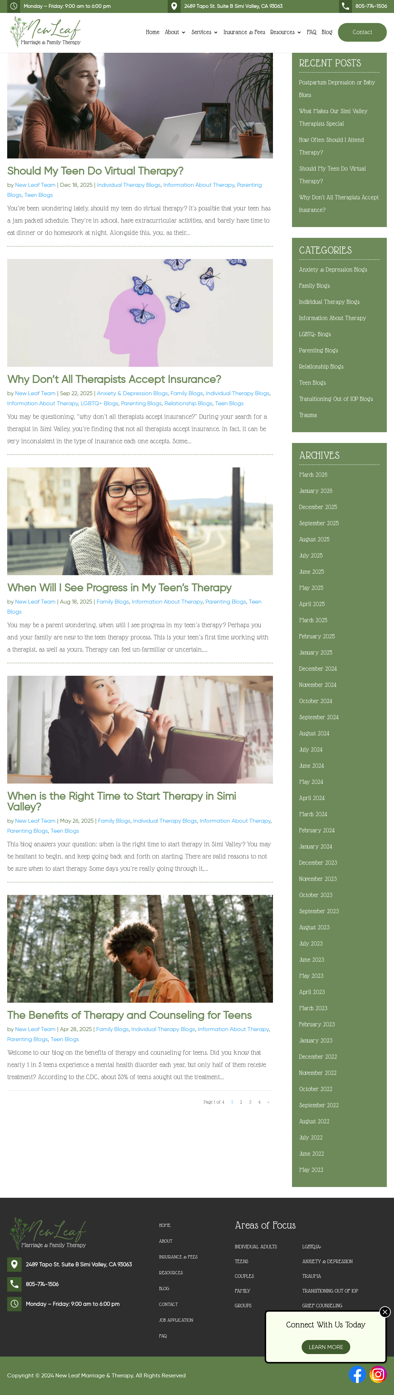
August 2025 (314, 539)
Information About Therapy (198, 184)
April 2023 (312, 992)
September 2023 (319, 911)
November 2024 (318, 685)
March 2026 (313, 474)
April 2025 (312, 604)
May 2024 (311, 782)
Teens (241, 1261)
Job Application (177, 1320)
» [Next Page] (268, 1102)
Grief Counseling (322, 1305)
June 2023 (311, 959)
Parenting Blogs (141, 403)
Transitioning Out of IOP (330, 1291)
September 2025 (319, 523)
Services (201, 31)
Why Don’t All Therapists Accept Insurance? (114, 379)
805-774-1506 (363, 6)
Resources (282, 31)
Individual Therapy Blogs (129, 184)
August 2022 (314, 1121)
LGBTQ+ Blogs (99, 403)
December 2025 (318, 507)
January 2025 (315, 652)
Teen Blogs (38, 194)
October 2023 (315, 895)
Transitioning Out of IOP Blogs (336, 399)
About (172, 31)
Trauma (308, 415)
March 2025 (313, 620)
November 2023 (318, 879)
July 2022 (311, 1137)
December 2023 (318, 862)
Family (242, 1291)
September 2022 (319, 1105)
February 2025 (317, 636)
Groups (243, 1305)
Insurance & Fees (244, 31)
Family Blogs (187, 393)
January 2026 (315, 491)
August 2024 (314, 733)
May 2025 (311, 588)
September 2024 (319, 717)
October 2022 (315, 1089)
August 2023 (314, 927)
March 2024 (313, 814)
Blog (327, 31)
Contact (362, 30)
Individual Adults (256, 1247)
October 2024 (315, 701)
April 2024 (312, 798)
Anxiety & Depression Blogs (132, 393)
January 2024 (315, 846)
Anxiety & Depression (327, 1261)
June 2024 (311, 765)
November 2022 (318, 1073)
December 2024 (318, 668)
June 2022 (311, 1153)
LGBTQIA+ (311, 1247)
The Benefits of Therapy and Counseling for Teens (129, 1015)
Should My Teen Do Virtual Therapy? (95, 170)
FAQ (311, 31)
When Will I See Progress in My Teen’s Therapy (119, 587)
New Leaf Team (35, 184)
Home (152, 31)
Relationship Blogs (188, 403)
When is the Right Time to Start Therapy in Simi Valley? (121, 801)
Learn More (326, 1347)
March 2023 (313, 1008)
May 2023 (311, 976)
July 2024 (311, 749)
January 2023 (315, 1040)
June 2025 (311, 571)
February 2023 (317, 1024)
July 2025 (311, 555)
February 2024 (317, 830)
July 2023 (311, 943)
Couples (244, 1276)
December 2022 (318, 1056)
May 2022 (311, 1170)
